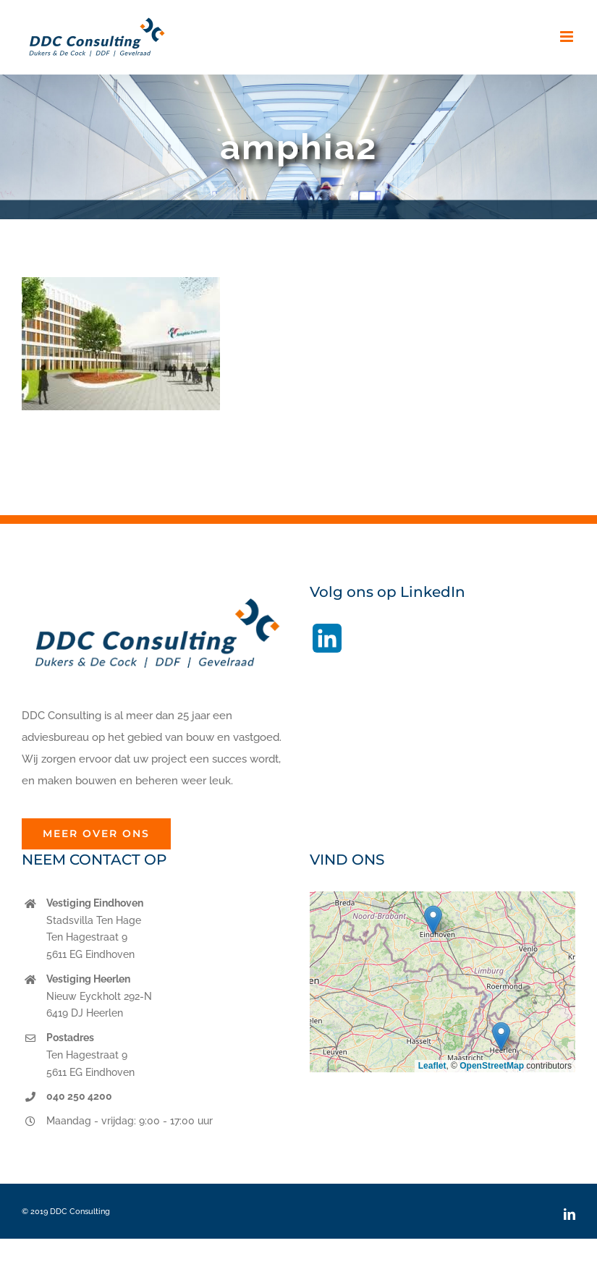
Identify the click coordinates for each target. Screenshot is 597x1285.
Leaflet (432, 1066)
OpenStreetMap (492, 1066)
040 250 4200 (79, 1096)
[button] (433, 920)
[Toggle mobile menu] (567, 36)
